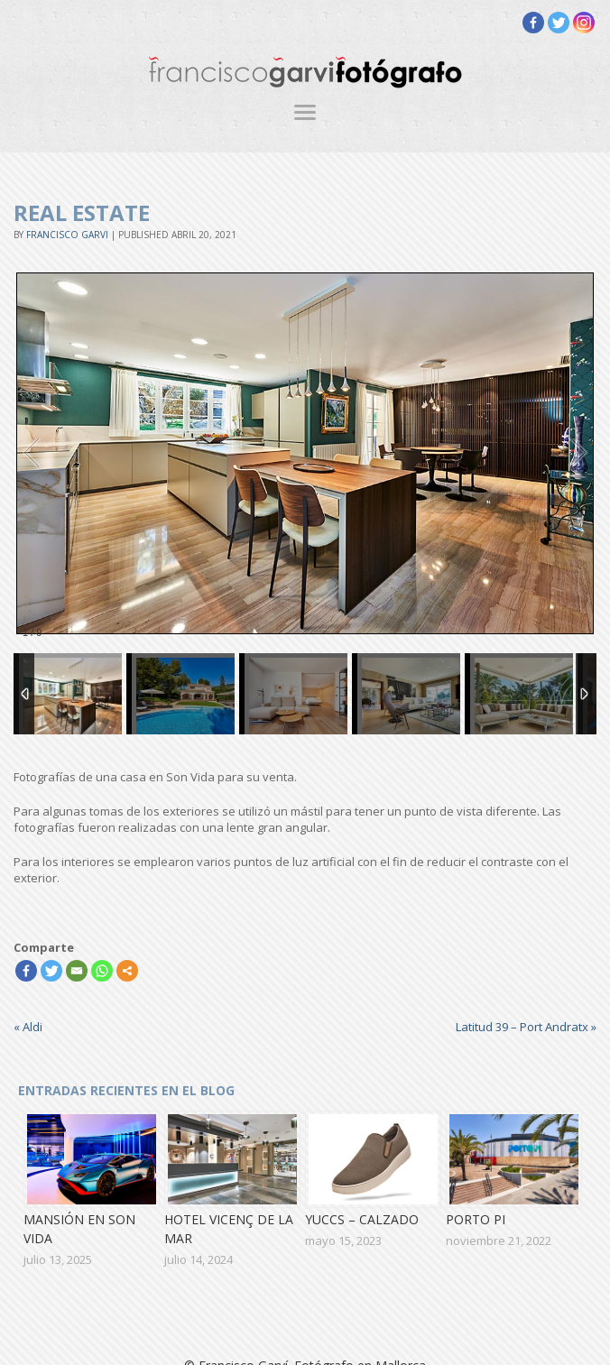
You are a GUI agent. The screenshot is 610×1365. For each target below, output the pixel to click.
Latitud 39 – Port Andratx (526, 1027)
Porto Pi (475, 1219)
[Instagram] (584, 22)
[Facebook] (533, 22)
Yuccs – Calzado (362, 1219)
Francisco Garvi (67, 234)
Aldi (28, 1027)
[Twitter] (558, 22)
